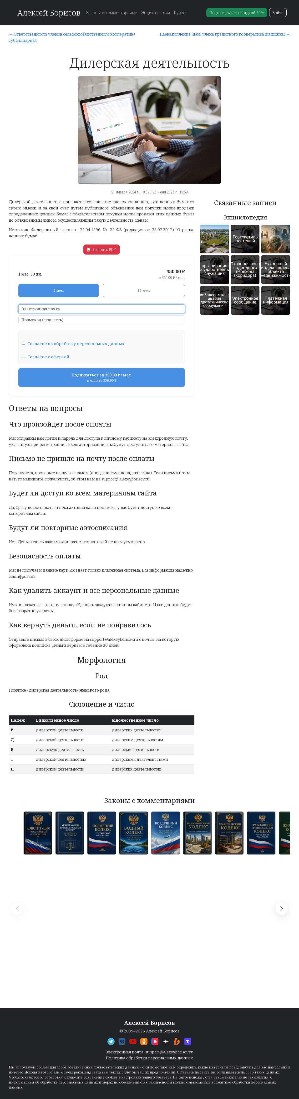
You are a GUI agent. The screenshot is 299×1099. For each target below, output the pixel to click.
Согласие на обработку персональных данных (75, 343)
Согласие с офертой (48, 356)
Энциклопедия (155, 13)
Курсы (180, 13)
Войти (278, 12)
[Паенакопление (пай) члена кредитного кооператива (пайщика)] (221, 34)
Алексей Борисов (48, 12)
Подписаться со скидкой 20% (236, 12)
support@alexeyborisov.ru (169, 1052)
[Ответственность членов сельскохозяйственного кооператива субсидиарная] (78, 37)
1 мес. (58, 290)
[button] (281, 908)
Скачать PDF (101, 249)
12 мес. (144, 290)
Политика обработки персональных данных (149, 1058)
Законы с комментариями (111, 13)
